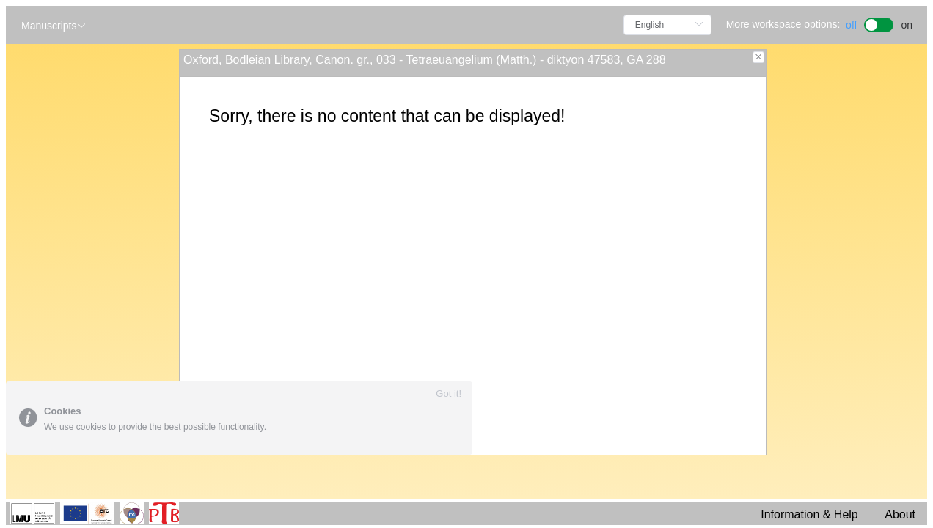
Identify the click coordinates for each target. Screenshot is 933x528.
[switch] (879, 23)
